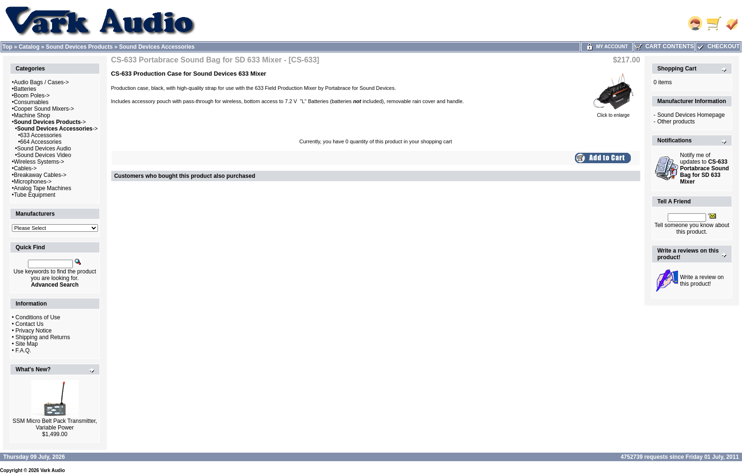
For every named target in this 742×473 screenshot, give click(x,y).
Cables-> (25, 168)
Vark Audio (52, 470)
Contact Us (30, 324)
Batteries (25, 89)
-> (50, 122)
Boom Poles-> (32, 95)
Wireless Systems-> (39, 161)
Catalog (28, 47)
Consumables (31, 102)
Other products (676, 121)
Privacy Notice (34, 330)
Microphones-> (33, 181)
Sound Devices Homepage (691, 115)
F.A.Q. (23, 350)
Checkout (718, 46)
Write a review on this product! (702, 280)
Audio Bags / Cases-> (41, 82)
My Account (607, 46)
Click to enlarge (613, 113)
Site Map (27, 344)
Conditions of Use (38, 317)
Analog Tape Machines (42, 188)
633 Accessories (41, 135)
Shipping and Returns (43, 337)
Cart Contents (664, 46)
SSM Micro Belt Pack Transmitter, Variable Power (54, 424)
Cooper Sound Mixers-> (44, 108)
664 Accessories (41, 142)
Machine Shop (32, 115)
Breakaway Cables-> (40, 175)
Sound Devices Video (44, 155)
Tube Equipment (34, 195)
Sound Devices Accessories (157, 47)
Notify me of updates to (704, 168)
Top (7, 47)
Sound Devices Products (79, 47)
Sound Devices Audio (44, 148)
